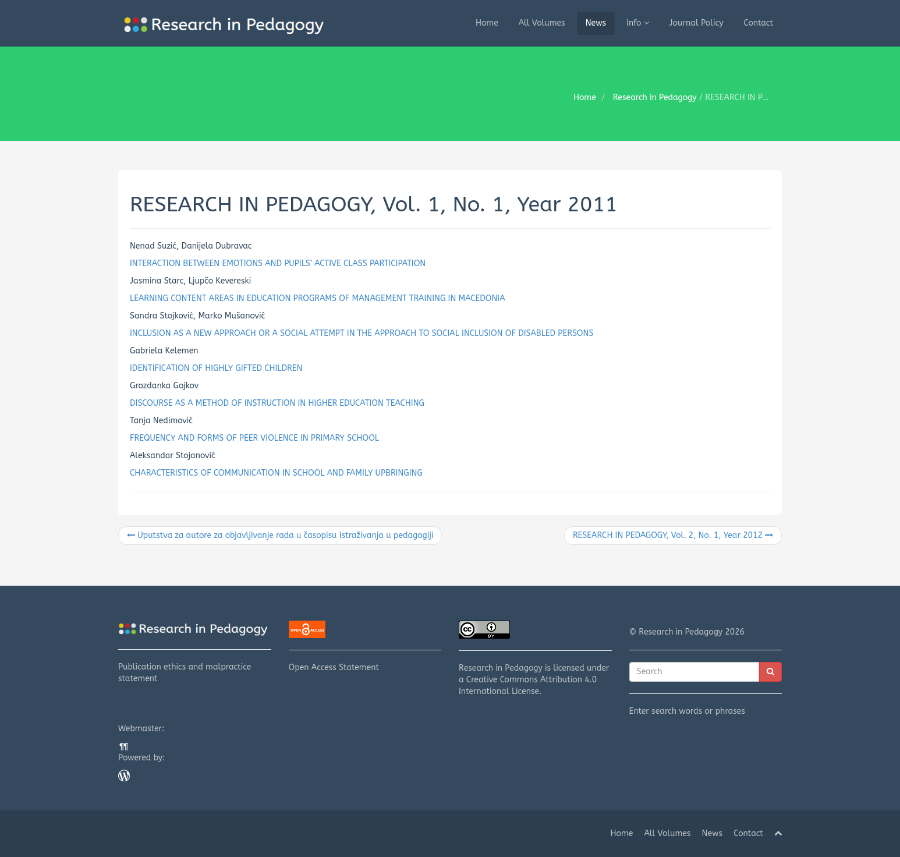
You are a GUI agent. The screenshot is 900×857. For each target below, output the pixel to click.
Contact (759, 23)
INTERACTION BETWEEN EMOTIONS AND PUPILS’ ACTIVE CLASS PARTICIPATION (278, 263)
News (596, 23)
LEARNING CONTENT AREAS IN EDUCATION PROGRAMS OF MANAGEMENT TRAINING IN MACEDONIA (317, 298)
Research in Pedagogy (655, 97)
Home (487, 23)
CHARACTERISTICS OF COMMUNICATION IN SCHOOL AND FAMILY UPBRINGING (276, 473)
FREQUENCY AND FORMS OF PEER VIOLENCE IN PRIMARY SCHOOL (254, 438)
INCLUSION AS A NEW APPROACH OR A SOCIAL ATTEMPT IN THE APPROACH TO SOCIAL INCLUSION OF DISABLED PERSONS (361, 333)
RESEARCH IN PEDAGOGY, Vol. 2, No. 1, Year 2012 (673, 535)
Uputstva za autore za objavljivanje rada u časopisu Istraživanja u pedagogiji (280, 535)
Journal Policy (696, 23)
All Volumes (542, 23)
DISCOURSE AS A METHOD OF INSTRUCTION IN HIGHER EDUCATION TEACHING (277, 403)
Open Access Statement (365, 646)
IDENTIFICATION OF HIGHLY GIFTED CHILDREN (216, 368)
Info (637, 23)
